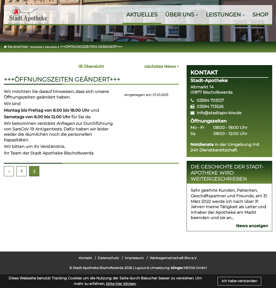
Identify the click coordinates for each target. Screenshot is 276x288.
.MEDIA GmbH (189, 268)
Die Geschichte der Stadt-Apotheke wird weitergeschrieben (227, 173)
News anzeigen (252, 225)
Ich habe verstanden (239, 281)
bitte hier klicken (121, 283)
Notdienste (202, 144)
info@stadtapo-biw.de (219, 112)
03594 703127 (210, 100)
